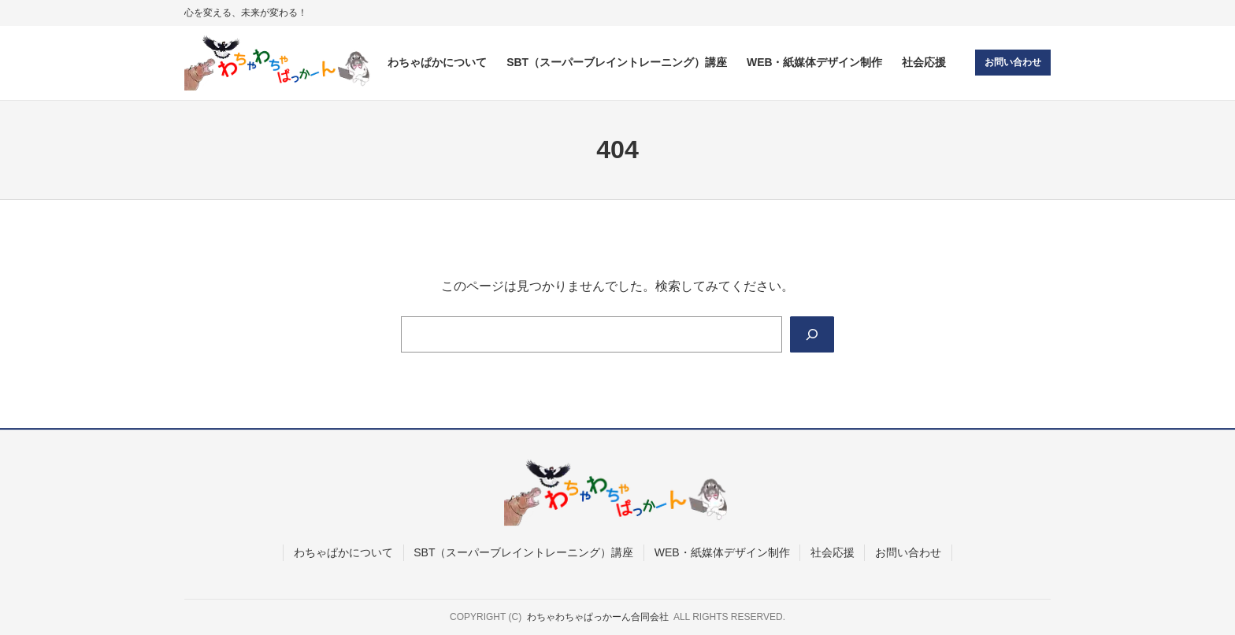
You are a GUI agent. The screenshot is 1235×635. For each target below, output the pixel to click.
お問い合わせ (1013, 62)
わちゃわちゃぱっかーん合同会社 (598, 617)
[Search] (812, 334)
